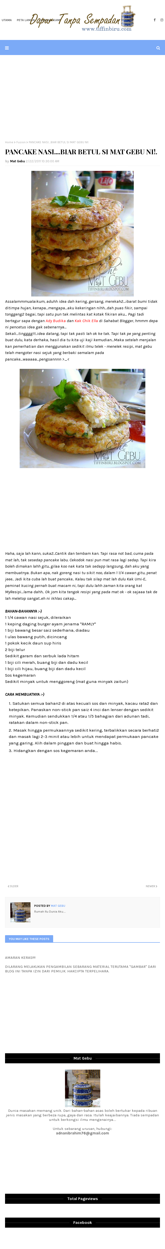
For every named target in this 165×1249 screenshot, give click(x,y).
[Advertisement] (82, 98)
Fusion (21, 142)
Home (9, 142)
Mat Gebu (17, 161)
